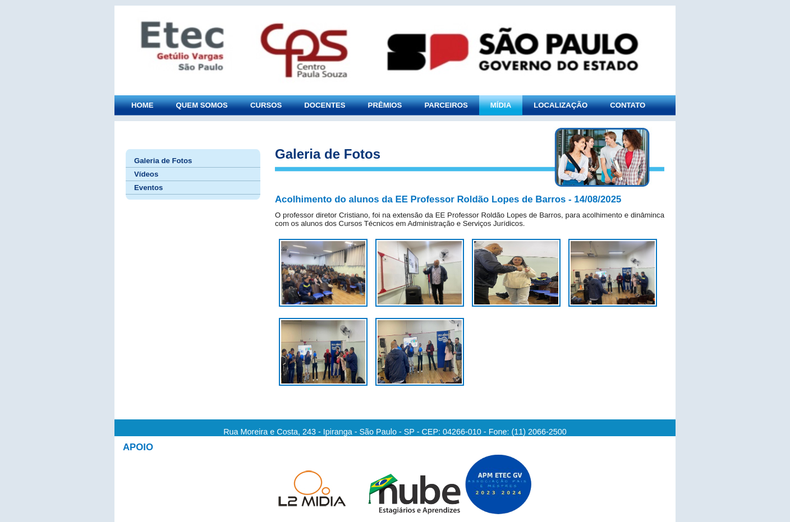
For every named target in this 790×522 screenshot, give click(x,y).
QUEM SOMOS (202, 105)
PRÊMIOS (385, 105)
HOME (142, 105)
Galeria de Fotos (163, 160)
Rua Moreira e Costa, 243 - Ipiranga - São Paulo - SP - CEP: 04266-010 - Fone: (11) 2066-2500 (395, 431)
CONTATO (627, 105)
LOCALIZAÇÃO (560, 105)
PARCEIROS (445, 105)
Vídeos (146, 174)
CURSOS (266, 105)
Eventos (148, 187)
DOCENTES (324, 105)
